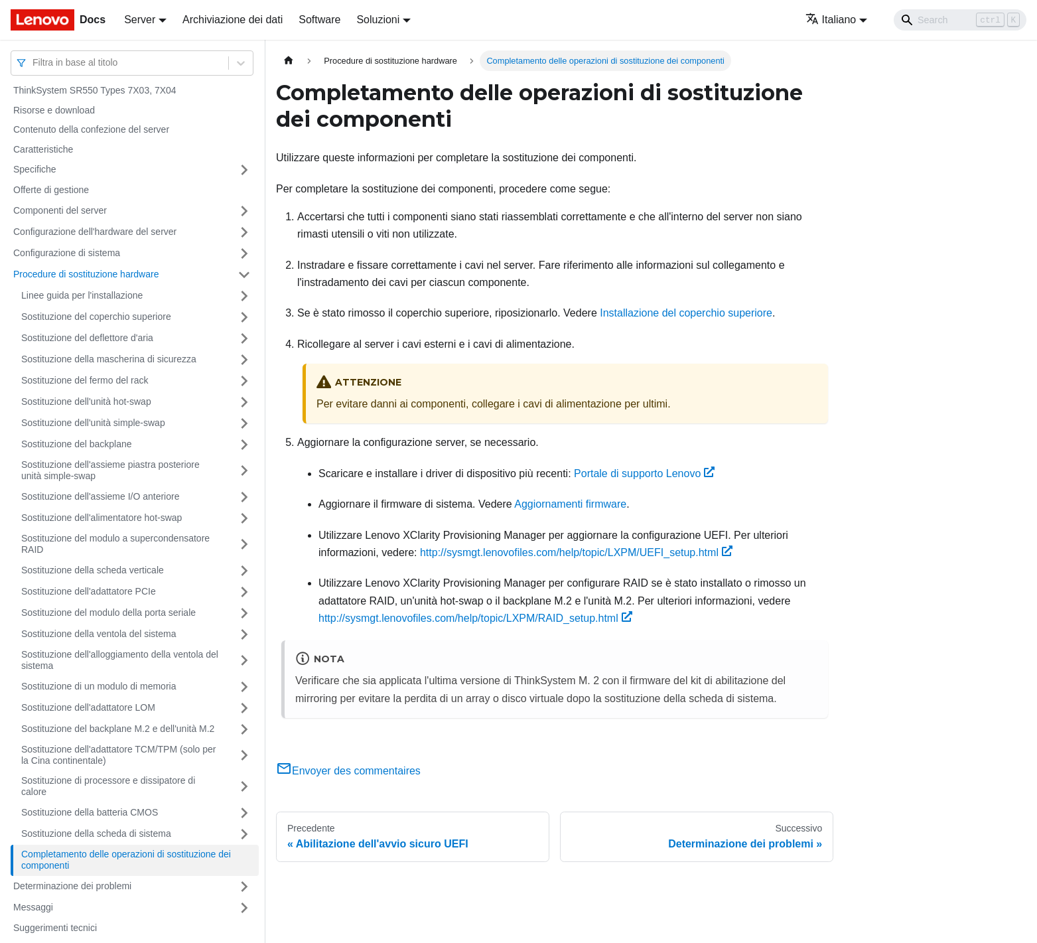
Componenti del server (60, 210)
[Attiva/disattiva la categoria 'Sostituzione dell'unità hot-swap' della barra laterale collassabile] (244, 402)
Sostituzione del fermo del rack (84, 380)
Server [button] (139, 19)
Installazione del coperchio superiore (686, 313)
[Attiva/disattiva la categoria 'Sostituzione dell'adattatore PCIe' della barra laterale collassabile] (244, 592)
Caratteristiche (43, 149)
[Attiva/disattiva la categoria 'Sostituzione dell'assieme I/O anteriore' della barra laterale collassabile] (244, 497)
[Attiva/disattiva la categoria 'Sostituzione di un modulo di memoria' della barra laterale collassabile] (244, 686)
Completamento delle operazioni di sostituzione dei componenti (126, 860)
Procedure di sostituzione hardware (86, 274)
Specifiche (34, 169)
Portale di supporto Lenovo (644, 473)
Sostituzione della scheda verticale (92, 570)
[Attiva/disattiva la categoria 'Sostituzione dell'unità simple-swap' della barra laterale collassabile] (244, 423)
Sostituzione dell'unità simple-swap (93, 422)
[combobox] (34, 62)
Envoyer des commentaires (348, 770)
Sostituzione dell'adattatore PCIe (88, 591)
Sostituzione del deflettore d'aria (87, 337)
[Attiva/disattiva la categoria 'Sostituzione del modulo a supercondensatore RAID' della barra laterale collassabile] (244, 544)
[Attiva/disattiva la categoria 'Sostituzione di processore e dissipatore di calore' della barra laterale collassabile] (244, 786)
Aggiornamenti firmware (570, 504)
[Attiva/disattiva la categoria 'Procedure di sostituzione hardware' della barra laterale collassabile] (244, 274)
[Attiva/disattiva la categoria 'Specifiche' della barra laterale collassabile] (244, 170)
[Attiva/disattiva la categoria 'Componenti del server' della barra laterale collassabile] (244, 211)
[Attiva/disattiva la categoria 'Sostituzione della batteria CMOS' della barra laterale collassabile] (244, 813)
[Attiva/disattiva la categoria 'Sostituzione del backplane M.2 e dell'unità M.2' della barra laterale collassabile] (244, 729)
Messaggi (33, 907)
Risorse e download (54, 110)
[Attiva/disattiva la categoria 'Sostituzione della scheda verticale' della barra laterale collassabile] (244, 570)
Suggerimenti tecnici (55, 927)
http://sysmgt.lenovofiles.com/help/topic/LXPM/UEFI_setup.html (576, 552)
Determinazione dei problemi (72, 886)
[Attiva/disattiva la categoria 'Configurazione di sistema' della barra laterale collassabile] (244, 253)
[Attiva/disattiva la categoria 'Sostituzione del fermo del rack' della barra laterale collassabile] (244, 381)
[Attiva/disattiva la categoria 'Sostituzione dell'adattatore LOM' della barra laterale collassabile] (244, 708)
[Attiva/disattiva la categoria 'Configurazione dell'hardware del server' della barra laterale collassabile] (244, 232)
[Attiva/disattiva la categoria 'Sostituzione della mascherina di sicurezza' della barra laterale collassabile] (244, 359)
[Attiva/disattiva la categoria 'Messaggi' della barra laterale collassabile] (244, 907)
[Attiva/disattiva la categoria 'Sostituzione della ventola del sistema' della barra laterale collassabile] (244, 634)
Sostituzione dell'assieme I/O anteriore (100, 496)
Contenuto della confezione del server (91, 129)
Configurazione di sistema (66, 253)
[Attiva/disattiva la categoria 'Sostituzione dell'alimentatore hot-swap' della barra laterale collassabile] (244, 518)
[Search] (960, 20)
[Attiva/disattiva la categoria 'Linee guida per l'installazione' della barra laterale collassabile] (244, 296)
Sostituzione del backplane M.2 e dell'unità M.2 (117, 728)
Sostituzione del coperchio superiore (96, 316)
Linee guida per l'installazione (82, 295)
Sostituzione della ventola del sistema (98, 633)
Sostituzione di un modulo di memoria (98, 686)
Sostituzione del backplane (76, 444)
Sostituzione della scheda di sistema (96, 833)
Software (319, 19)
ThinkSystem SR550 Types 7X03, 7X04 (94, 90)
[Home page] (288, 60)
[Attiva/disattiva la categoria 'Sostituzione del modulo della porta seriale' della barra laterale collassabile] (244, 613)
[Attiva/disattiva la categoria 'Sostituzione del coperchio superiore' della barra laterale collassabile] (244, 317)
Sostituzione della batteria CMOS (89, 812)
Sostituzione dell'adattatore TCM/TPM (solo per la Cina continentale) (118, 755)
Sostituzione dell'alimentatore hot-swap (101, 517)
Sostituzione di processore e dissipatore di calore (108, 786)
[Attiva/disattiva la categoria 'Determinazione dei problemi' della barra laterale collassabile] (244, 886)
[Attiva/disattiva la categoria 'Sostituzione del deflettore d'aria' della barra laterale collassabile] (244, 338)
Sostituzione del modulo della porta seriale (108, 612)
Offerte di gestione (51, 189)
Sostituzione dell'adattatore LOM (88, 707)
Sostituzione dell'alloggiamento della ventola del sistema (119, 660)
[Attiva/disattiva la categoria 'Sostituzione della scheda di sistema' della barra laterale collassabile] (244, 834)
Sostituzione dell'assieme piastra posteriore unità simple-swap (110, 470)
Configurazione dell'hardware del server (94, 231)
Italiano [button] (831, 19)
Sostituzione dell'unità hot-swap (86, 401)
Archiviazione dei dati (232, 19)
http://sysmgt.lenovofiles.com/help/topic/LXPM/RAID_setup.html (475, 618)
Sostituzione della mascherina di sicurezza (108, 359)
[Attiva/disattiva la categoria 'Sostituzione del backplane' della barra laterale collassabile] (244, 444)
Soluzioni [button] (377, 19)
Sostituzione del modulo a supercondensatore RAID (115, 544)
